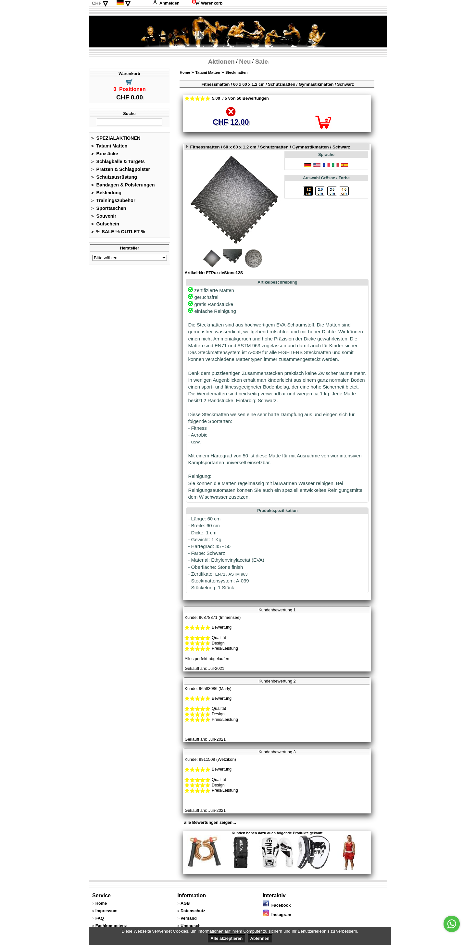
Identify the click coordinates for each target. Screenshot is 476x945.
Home (185, 72)
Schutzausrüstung (114, 177)
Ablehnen (259, 938)
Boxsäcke (104, 153)
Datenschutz (193, 910)
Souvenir (103, 216)
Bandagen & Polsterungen (123, 184)
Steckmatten (236, 72)
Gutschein (105, 223)
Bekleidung (106, 192)
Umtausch (191, 925)
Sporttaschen (108, 208)
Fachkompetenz (111, 925)
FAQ (99, 918)
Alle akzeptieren (226, 938)
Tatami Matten (109, 145)
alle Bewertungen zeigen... (210, 822)
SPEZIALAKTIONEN (116, 138)
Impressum (106, 910)
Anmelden (166, 3)
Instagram (277, 914)
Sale (261, 61)
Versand (189, 918)
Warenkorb (207, 3)
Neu (245, 61)
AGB (185, 903)
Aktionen (221, 61)
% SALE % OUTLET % (118, 231)
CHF (97, 3)
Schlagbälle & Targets (118, 161)
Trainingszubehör (113, 200)
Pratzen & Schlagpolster (120, 169)
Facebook (277, 905)
